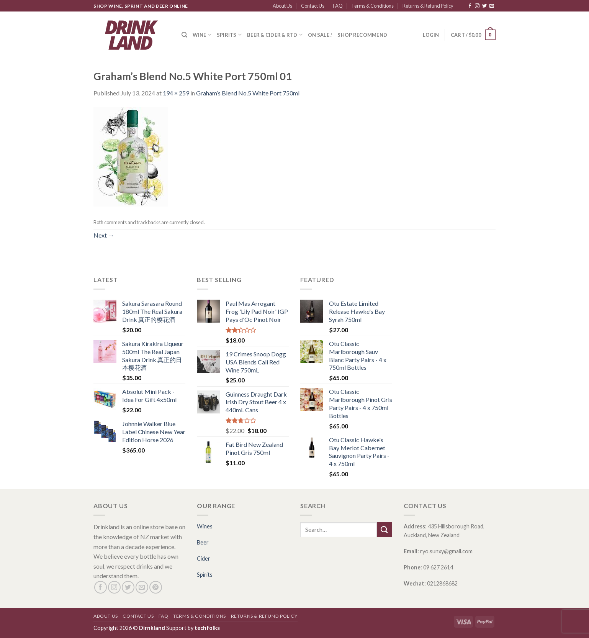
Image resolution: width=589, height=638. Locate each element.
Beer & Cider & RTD (275, 34)
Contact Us (312, 6)
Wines (205, 526)
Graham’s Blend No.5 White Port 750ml (247, 93)
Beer (203, 542)
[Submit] (384, 529)
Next (103, 235)
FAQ (338, 6)
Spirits (229, 34)
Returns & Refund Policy (427, 6)
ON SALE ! (320, 35)
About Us (282, 6)
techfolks (207, 628)
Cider (203, 558)
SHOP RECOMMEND (362, 35)
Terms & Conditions (372, 6)
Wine (202, 34)
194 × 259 (176, 93)
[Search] (184, 35)
